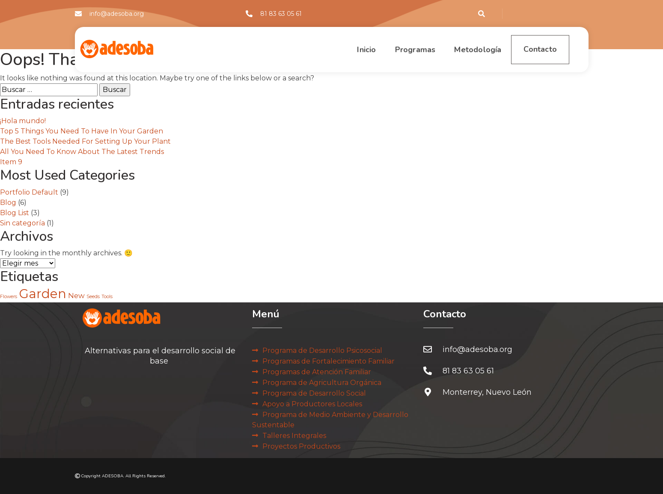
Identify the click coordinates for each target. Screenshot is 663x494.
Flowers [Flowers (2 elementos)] (8, 296)
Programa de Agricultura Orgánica (321, 383)
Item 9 (11, 162)
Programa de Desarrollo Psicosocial (322, 350)
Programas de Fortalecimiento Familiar (328, 361)
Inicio (340, 49)
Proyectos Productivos (301, 446)
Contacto (531, 49)
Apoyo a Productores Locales (312, 404)
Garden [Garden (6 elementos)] (42, 293)
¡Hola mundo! (23, 121)
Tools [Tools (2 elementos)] (107, 296)
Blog (8, 202)
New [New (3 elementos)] (76, 295)
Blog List (14, 213)
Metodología (452, 49)
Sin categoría (22, 223)
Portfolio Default (29, 192)
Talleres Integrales (294, 436)
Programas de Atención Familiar (316, 372)
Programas (389, 49)
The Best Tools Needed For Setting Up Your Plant (85, 141)
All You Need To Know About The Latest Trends (82, 152)
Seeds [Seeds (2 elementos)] (93, 296)
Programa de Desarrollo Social (314, 393)
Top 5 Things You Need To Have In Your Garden (81, 131)
